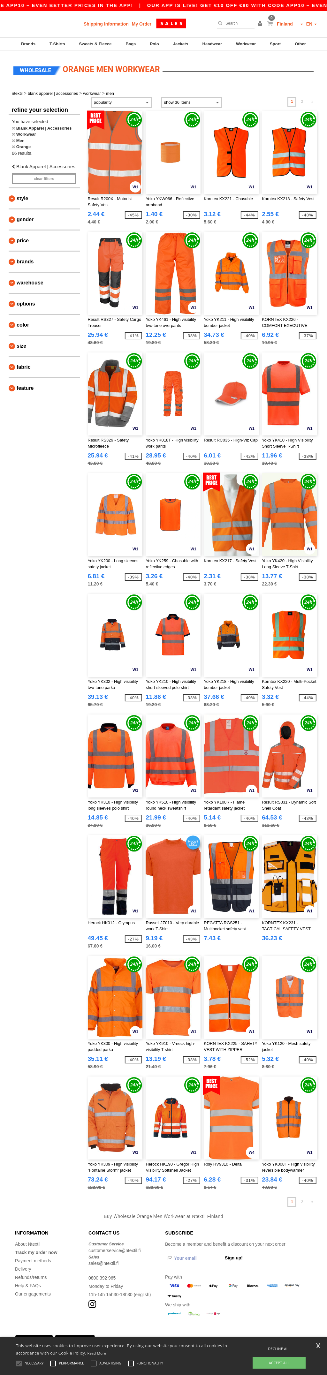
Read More (96, 1353)
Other (300, 44)
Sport (275, 44)
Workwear (246, 44)
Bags (131, 44)
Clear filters (44, 177)
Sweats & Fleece (95, 44)
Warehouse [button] (30, 281)
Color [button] (23, 323)
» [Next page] (312, 100)
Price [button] (23, 239)
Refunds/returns (31, 1275)
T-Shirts (57, 44)
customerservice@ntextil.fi (114, 1248)
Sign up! (234, 1256)
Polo (154, 44)
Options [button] (26, 302)
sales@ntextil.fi (103, 1261)
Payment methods (33, 1259)
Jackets (180, 44)
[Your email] (193, 1256)
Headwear (212, 44)
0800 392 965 (102, 1276)
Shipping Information (106, 23)
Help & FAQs (28, 1284)
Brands (28, 44)
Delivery (23, 1267)
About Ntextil (27, 1242)
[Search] (234, 23)
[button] (261, 23)
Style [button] (22, 197)
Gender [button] (25, 218)
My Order (141, 23)
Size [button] (21, 344)
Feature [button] (25, 386)
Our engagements (33, 1292)
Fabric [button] (24, 365)
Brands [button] (25, 260)
